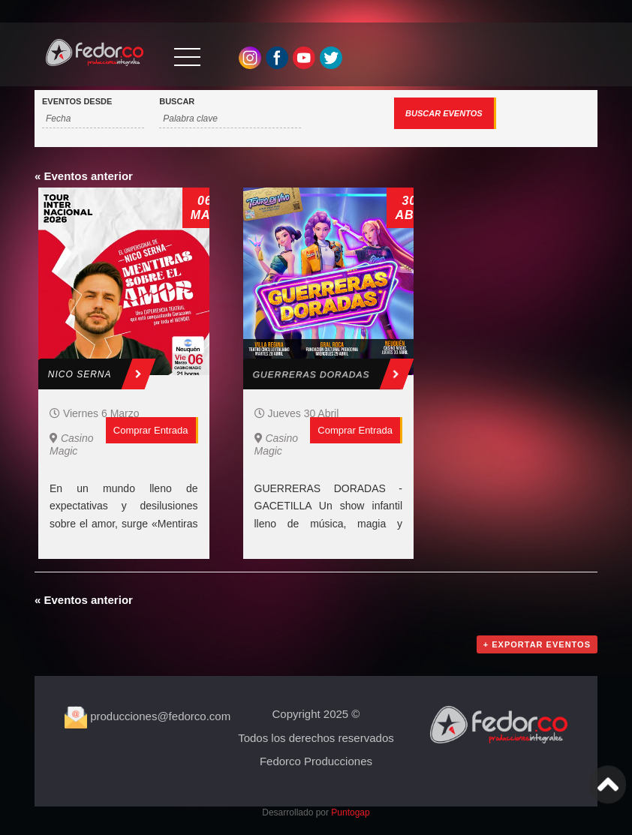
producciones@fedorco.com (147, 716)
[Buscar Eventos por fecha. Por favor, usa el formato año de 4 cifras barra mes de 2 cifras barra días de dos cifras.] (93, 119)
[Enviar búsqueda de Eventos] (445, 113)
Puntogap (350, 812)
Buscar (176, 102)
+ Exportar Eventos (537, 644)
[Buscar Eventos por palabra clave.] (229, 119)
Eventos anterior (84, 176)
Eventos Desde (77, 102)
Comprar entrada (150, 430)
